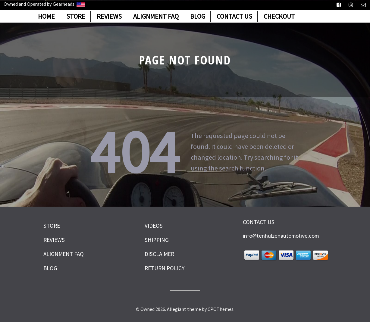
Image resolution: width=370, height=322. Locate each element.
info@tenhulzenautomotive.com (281, 235)
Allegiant (176, 309)
